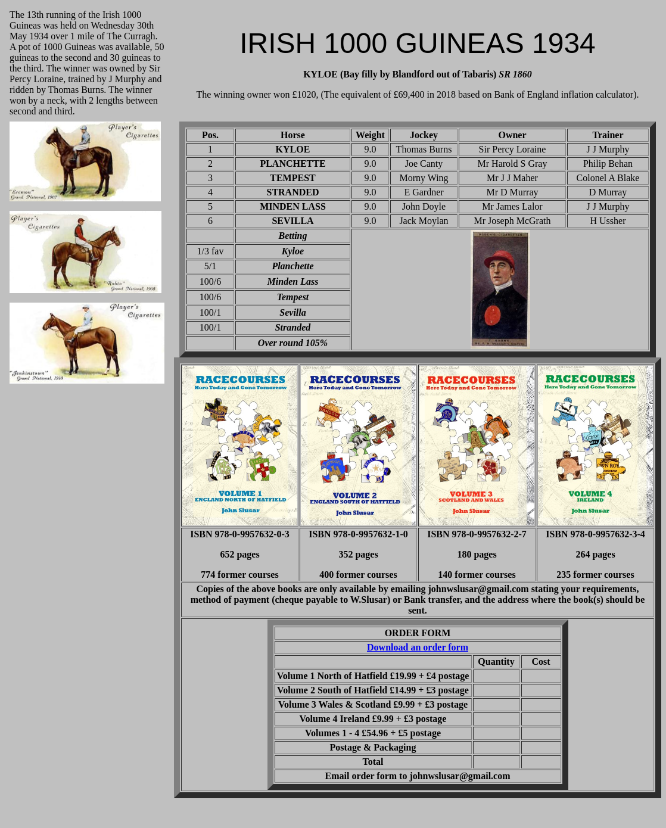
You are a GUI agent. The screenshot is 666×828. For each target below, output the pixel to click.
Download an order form (417, 647)
